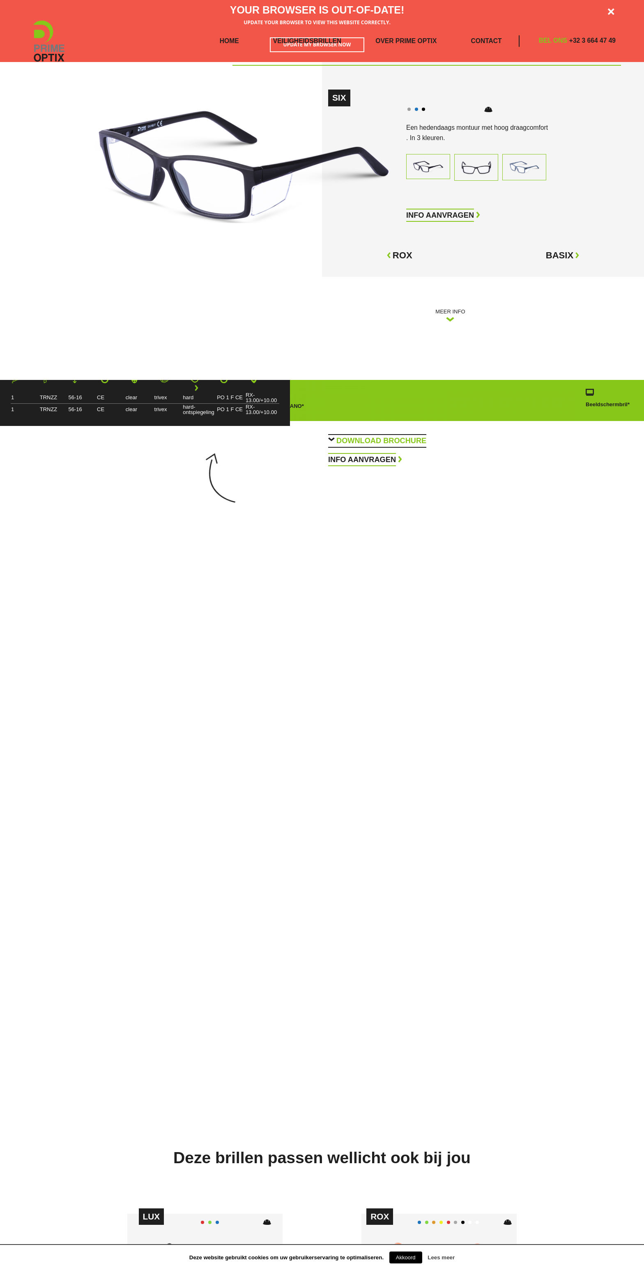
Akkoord (406, 1257)
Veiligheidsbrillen (307, 40)
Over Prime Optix (406, 40)
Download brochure (381, 441)
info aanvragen (440, 215)
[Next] (195, 387)
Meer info (450, 315)
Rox (399, 255)
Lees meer (441, 1257)
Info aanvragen (362, 460)
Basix (563, 255)
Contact (486, 40)
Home (229, 40)
